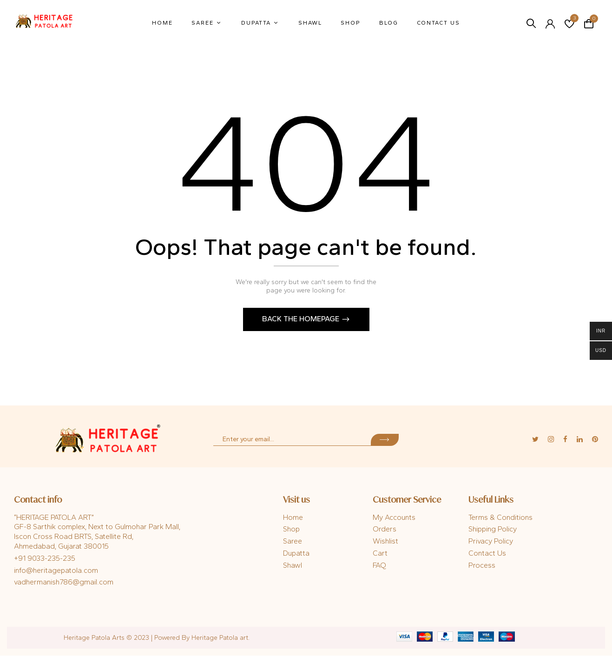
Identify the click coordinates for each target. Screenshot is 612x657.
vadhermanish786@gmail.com (63, 583)
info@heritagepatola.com (56, 571)
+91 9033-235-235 (44, 559)
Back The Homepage (301, 320)
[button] (588, 22)
